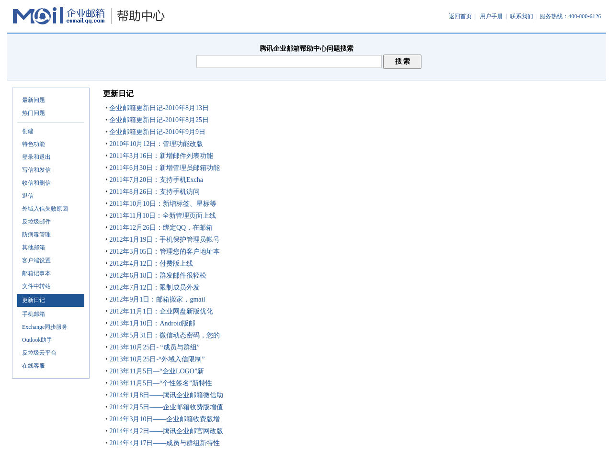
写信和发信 (36, 170)
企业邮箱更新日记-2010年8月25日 (158, 119)
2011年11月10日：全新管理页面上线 (162, 215)
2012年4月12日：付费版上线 (150, 263)
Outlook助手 (37, 339)
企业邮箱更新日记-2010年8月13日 (158, 108)
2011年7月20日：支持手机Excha (155, 179)
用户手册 (491, 16)
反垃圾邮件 (36, 221)
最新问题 (33, 100)
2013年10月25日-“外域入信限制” (156, 359)
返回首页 (460, 16)
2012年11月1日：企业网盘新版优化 (160, 311)
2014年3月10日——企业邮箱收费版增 (164, 419)
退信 (28, 195)
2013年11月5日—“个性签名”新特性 (160, 383)
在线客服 (33, 365)
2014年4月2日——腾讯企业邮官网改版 (166, 431)
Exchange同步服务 (45, 327)
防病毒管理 (36, 234)
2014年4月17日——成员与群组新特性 (164, 443)
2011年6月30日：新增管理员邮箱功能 (164, 167)
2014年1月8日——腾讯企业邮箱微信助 (166, 395)
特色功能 (33, 144)
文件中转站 (36, 286)
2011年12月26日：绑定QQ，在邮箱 (160, 227)
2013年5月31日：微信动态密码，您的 (164, 335)
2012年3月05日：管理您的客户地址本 (164, 251)
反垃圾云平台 (39, 352)
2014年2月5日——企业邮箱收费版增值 (166, 407)
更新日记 (33, 300)
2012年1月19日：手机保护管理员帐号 (164, 239)
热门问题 (33, 113)
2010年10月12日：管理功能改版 (156, 143)
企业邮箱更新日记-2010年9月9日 (156, 131)
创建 (28, 131)
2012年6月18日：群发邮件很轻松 (157, 275)
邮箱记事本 (36, 273)
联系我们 (521, 16)
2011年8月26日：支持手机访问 (154, 191)
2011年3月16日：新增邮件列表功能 (160, 155)
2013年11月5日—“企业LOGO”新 (156, 371)
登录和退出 (36, 157)
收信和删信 (36, 182)
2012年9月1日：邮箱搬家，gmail (156, 299)
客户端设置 (36, 260)
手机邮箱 (33, 314)
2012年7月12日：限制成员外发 (154, 287)
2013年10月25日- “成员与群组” (154, 347)
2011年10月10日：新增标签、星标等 (162, 203)
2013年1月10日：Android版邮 (151, 323)
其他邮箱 (33, 247)
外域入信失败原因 (45, 208)
